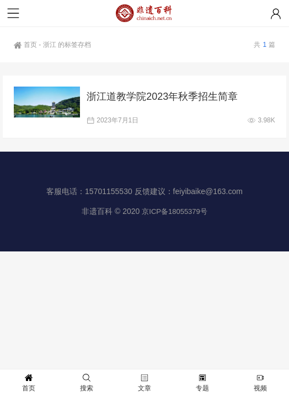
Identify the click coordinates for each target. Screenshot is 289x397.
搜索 (86, 383)
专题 (202, 383)
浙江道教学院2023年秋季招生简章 (162, 96)
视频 (260, 383)
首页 (25, 45)
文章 (144, 383)
